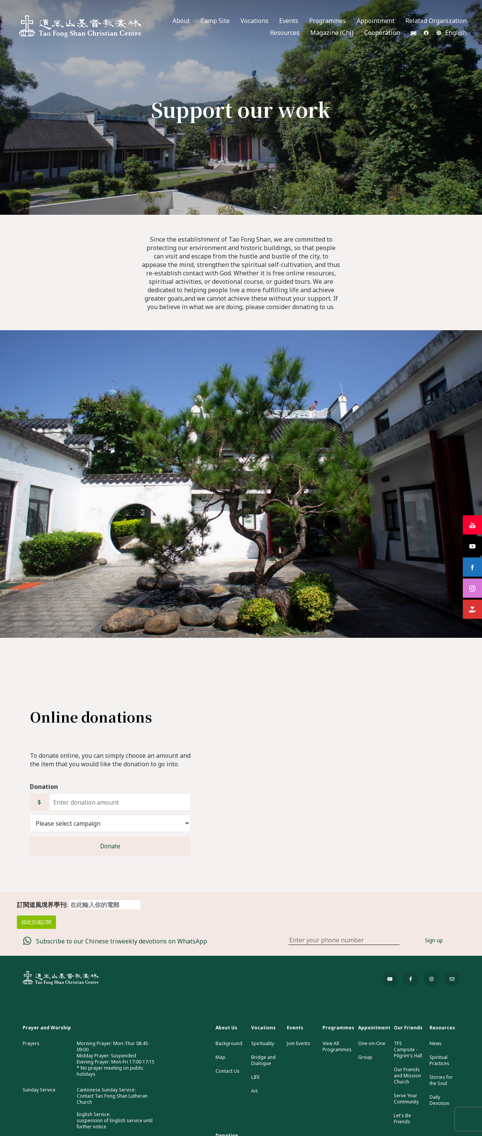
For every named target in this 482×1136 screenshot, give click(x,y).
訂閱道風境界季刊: (79, 905)
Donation (44, 786)
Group (365, 1057)
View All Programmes (337, 1047)
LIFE (255, 1077)
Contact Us (228, 1071)
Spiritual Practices (439, 1060)
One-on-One (371, 1044)
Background (229, 1044)
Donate (110, 846)
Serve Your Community (406, 1099)
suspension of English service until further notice (115, 1123)
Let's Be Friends (402, 1119)
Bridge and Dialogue (263, 1060)
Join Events (298, 1044)
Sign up (434, 940)
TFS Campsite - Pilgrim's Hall (408, 1050)
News (435, 1044)
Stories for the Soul (441, 1080)
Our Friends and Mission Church (407, 1076)
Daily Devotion (439, 1100)
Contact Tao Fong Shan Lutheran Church (112, 1099)
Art (254, 1091)
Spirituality (262, 1044)
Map (220, 1057)
